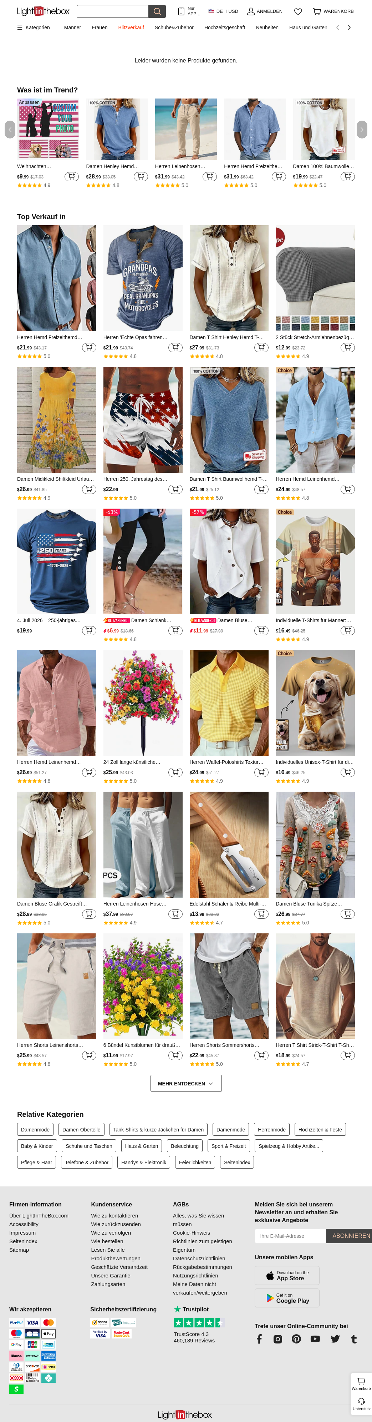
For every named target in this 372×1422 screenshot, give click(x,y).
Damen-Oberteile (81, 1130)
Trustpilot (191, 1309)
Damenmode (35, 1130)
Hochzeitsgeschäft (224, 27)
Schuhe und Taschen (89, 1146)
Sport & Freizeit (229, 1146)
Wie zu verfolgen (111, 1233)
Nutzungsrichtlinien (195, 1275)
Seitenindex (237, 1162)
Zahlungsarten (108, 1284)
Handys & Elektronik (143, 1162)
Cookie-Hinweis (191, 1233)
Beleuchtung (185, 1146)
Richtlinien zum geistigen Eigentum (202, 1245)
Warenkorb (361, 1383)
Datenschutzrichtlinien (199, 1258)
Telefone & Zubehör (86, 1162)
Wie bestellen (107, 1241)
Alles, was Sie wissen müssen (198, 1219)
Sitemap (19, 1250)
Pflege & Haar (36, 1162)
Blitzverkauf (131, 27)
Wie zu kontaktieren (114, 1215)
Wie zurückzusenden (116, 1224)
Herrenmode (272, 1130)
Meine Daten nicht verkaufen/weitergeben (200, 1288)
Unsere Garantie (111, 1275)
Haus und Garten (308, 27)
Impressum (22, 1233)
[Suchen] (113, 11)
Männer (72, 27)
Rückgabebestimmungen (202, 1267)
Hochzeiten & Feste (320, 1130)
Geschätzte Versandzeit (119, 1267)
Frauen (99, 27)
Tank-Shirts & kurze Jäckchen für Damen (158, 1130)
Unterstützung (362, 1409)
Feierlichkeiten (195, 1162)
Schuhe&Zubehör (174, 27)
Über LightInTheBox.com (38, 1215)
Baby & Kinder (37, 1146)
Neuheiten (267, 27)
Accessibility (24, 1224)
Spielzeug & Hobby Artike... (289, 1146)
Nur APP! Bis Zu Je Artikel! (194, 11)
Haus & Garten (141, 1146)
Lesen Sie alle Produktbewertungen (116, 1254)
